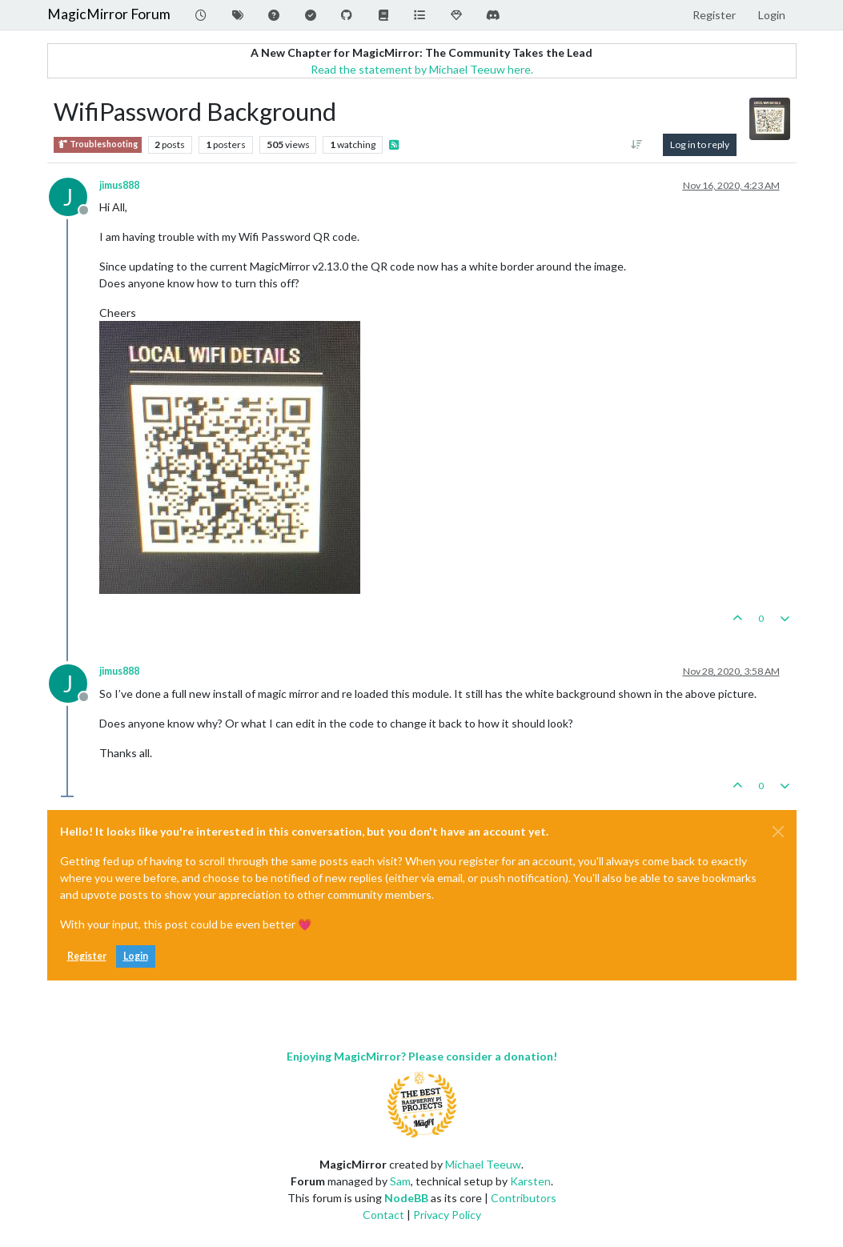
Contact (383, 1214)
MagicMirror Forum (109, 14)
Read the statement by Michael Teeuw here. (422, 69)
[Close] (778, 831)
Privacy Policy (447, 1214)
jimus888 (119, 185)
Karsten (530, 1181)
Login (135, 956)
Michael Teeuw (483, 1164)
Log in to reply (699, 144)
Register (86, 956)
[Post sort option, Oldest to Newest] (636, 145)
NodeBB (406, 1198)
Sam (400, 1181)
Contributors (523, 1198)
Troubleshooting (98, 144)
